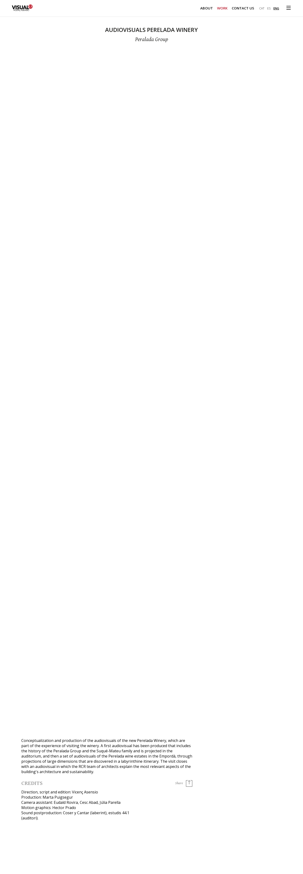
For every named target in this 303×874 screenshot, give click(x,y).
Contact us (243, 8)
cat (261, 8)
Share (183, 783)
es (269, 8)
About (206, 8)
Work (222, 8)
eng (276, 8)
